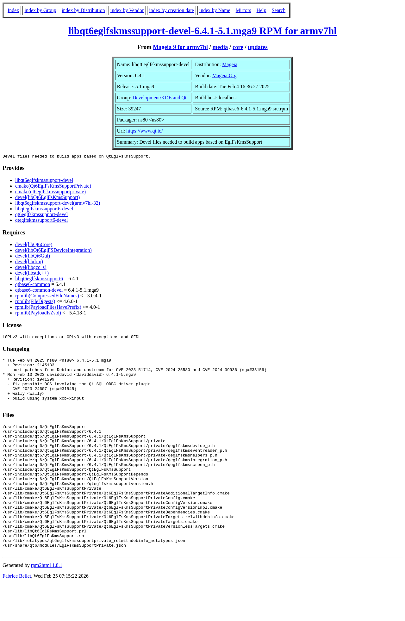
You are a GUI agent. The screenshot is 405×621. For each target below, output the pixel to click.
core (238, 47)
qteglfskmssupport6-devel (41, 221)
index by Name (214, 10)
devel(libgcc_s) (31, 268)
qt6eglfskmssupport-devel (41, 215)
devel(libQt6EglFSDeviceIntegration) (53, 251)
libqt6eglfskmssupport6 (39, 279)
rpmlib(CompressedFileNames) (47, 296)
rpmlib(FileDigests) (35, 302)
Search (279, 10)
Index (13, 10)
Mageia (229, 64)
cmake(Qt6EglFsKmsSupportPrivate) (53, 186)
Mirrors (243, 10)
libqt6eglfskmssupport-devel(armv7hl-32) (57, 204)
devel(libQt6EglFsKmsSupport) (47, 198)
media (220, 47)
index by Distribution (83, 10)
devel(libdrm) (29, 262)
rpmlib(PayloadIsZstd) (38, 313)
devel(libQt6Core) (33, 245)
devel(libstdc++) (32, 273)
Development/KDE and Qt (160, 97)
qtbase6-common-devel (39, 291)
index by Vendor (127, 10)
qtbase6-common (32, 285)
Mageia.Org (224, 75)
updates (257, 47)
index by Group (40, 10)
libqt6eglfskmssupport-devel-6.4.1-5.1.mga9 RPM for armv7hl (202, 30)
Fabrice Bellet (17, 613)
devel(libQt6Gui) (32, 256)
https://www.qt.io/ (144, 131)
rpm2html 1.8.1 (46, 602)
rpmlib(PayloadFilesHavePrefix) (48, 308)
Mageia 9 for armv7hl (180, 47)
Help (261, 10)
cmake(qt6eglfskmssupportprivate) (50, 192)
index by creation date (171, 10)
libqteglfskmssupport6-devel (44, 209)
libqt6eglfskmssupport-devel (44, 181)
